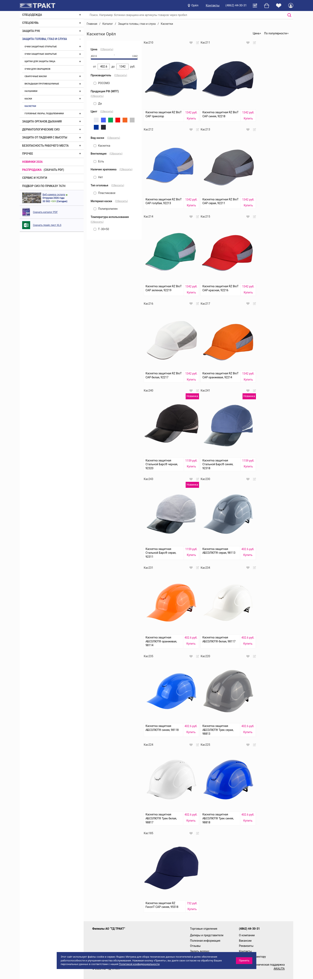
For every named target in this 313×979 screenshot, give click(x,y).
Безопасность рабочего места (45, 145)
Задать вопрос (199, 951)
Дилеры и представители (206, 935)
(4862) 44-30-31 (236, 5)
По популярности (275, 33)
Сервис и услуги (34, 177)
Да (98, 103)
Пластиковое (104, 193)
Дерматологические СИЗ (41, 129)
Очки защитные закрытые (41, 54)
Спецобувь (30, 22)
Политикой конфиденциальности (139, 964)
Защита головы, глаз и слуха (44, 39)
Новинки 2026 (32, 161)
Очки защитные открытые (41, 46)
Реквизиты (246, 945)
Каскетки (30, 106)
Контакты (213, 5)
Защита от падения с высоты (44, 137)
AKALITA (279, 968)
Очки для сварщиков (37, 69)
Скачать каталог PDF (45, 212)
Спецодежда (32, 14)
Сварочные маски (36, 76)
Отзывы (195, 945)
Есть (99, 161)
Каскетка (102, 145)
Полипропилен (106, 208)
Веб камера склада (54, 194)
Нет (98, 177)
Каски (28, 98)
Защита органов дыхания (42, 121)
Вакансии (245, 940)
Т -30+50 (101, 229)
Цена (256, 33)
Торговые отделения (203, 928)
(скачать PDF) (54, 169)
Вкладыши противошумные (42, 83)
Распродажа (32, 169)
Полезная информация (205, 940)
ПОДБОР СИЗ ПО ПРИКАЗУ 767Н (43, 186)
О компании (247, 935)
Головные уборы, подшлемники (44, 113)
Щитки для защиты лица (40, 61)
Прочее (27, 153)
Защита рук (31, 31)
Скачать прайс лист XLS (47, 225)
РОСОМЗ (102, 83)
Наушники (31, 91)
